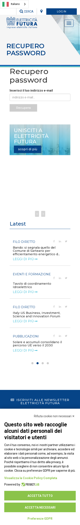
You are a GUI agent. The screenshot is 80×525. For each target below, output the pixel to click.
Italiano (11, 4)
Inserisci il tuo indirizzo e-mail (31, 90)
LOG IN (61, 11)
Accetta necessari (40, 507)
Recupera (23, 108)
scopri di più (27, 149)
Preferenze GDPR (40, 518)
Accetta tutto (40, 495)
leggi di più (25, 256)
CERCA (26, 11)
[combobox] (14, 4)
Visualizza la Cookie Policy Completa (30, 478)
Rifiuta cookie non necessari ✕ (54, 416)
